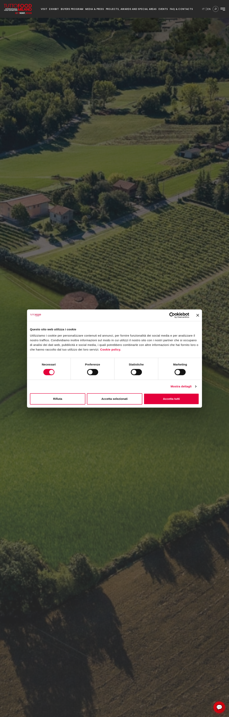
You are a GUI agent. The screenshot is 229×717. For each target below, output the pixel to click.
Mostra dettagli (180, 386)
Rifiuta (57, 398)
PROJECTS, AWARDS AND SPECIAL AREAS (131, 9)
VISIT (44, 9)
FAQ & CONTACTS (181, 9)
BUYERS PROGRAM (72, 9)
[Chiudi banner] (197, 315)
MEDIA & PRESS (94, 9)
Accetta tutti (171, 398)
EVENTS (163, 9)
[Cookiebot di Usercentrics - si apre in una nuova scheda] (172, 315)
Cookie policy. (111, 349)
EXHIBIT (54, 9)
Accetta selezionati (114, 398)
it (203, 9)
